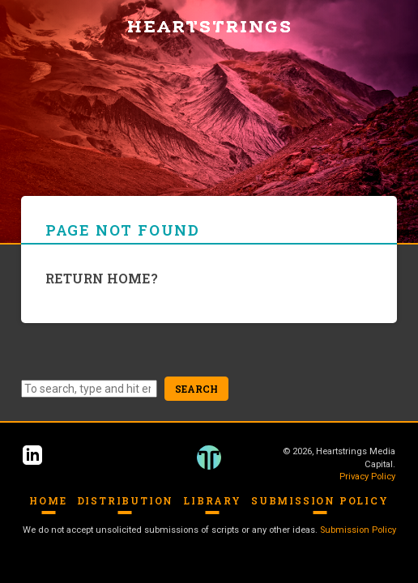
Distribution (125, 500)
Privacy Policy (367, 476)
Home (47, 500)
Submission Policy (320, 500)
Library (212, 500)
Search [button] (196, 388)
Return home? (101, 278)
